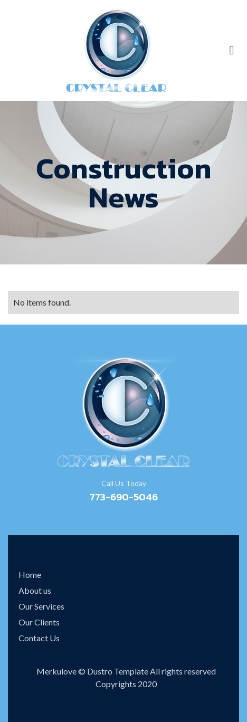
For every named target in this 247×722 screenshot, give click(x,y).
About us (34, 590)
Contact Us (39, 638)
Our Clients (39, 622)
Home (29, 574)
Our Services (41, 606)
